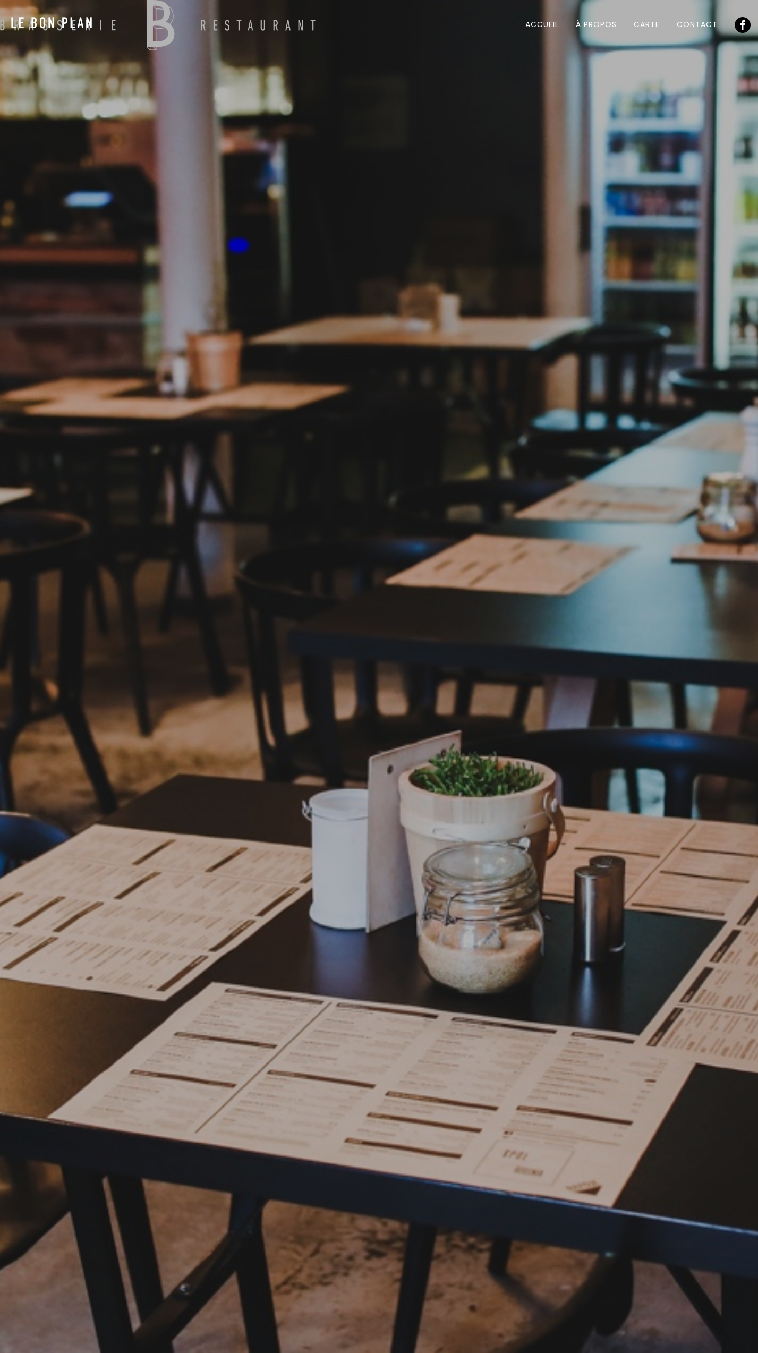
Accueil (542, 24)
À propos (596, 24)
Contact (697, 24)
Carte (647, 24)
